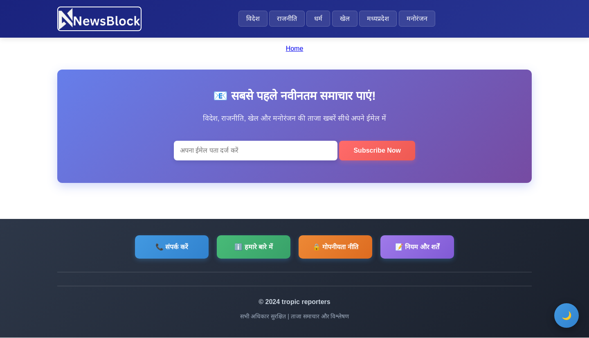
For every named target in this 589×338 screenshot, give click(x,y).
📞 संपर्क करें (171, 246)
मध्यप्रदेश (378, 18)
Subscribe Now (377, 150)
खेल (345, 18)
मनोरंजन (417, 18)
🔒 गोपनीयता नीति (335, 246)
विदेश (253, 18)
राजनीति (287, 18)
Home (294, 48)
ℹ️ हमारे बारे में (253, 246)
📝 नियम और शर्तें (417, 246)
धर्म (318, 18)
